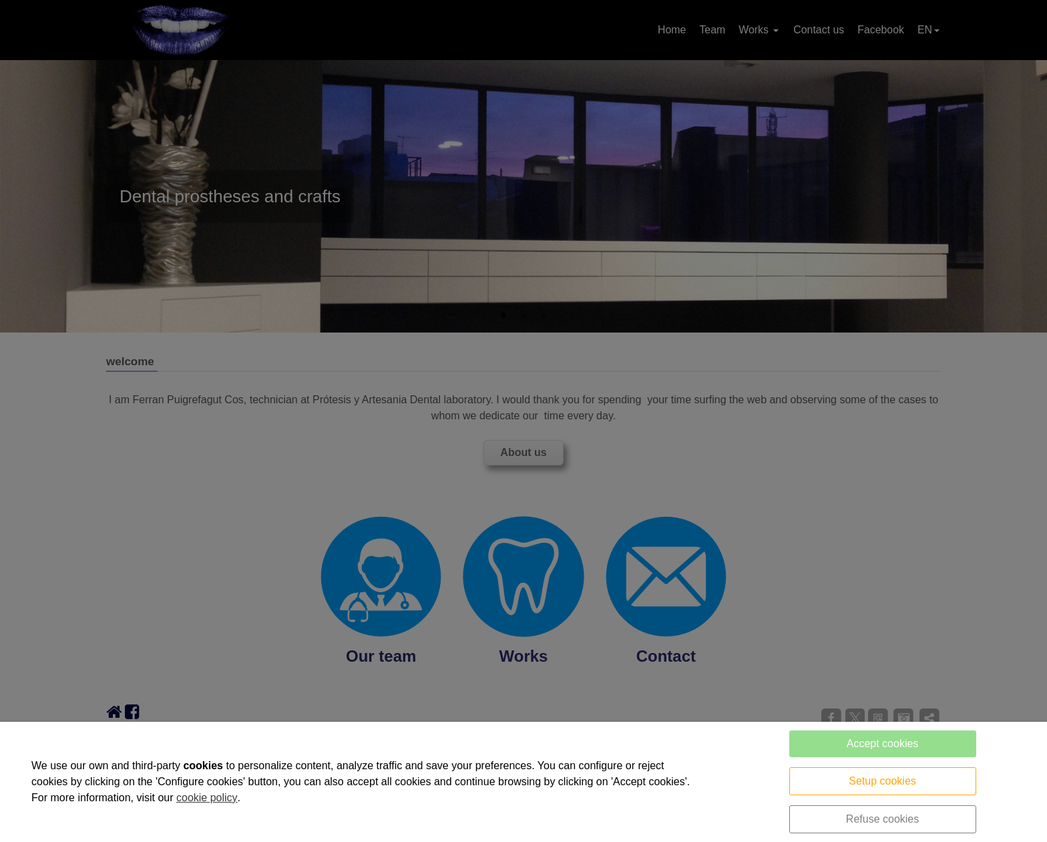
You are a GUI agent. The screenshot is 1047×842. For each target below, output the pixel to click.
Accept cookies (883, 743)
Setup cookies (882, 781)
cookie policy (207, 797)
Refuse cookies (882, 819)
